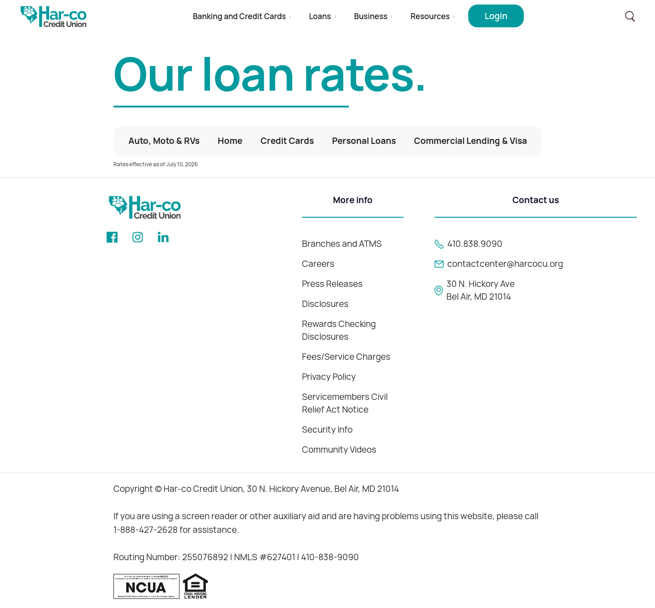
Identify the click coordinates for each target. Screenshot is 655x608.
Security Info (327, 429)
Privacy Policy (329, 377)
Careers (318, 264)
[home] (53, 17)
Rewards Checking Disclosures (339, 330)
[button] (242, 16)
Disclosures (325, 304)
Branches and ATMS (342, 244)
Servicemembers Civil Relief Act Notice (345, 403)
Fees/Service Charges (346, 357)
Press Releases (332, 284)
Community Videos (339, 449)
